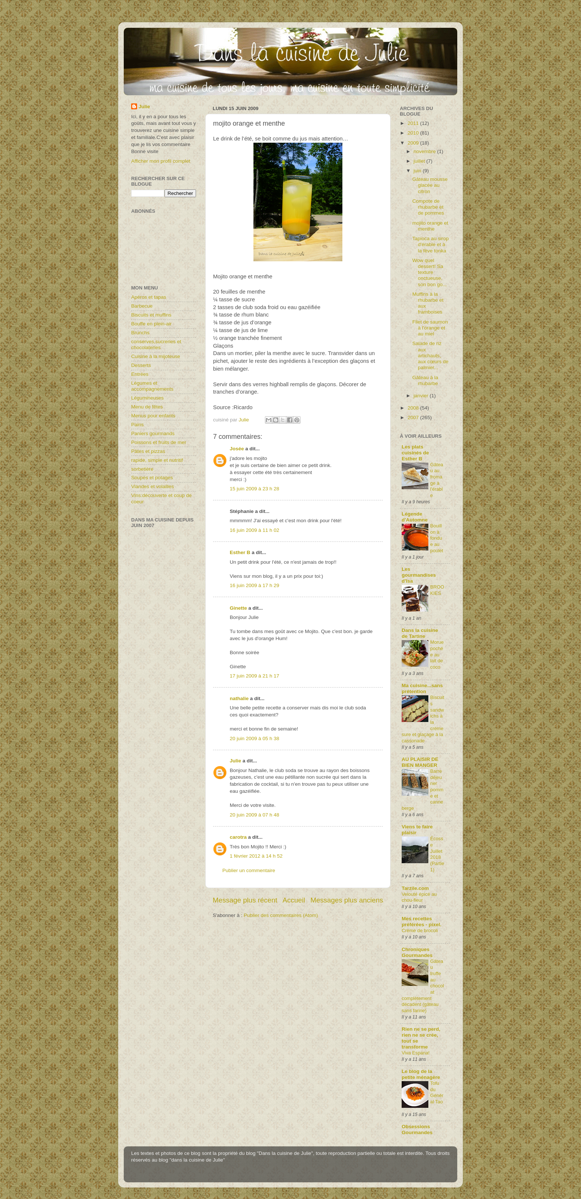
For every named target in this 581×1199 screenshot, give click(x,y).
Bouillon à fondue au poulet (436, 538)
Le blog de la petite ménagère (421, 1074)
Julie (235, 761)
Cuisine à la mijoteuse (155, 356)
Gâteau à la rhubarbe (425, 380)
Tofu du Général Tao (437, 1092)
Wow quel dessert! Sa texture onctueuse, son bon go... (429, 272)
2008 (414, 408)
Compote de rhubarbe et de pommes (428, 207)
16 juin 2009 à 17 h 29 (254, 585)
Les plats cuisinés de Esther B (415, 452)
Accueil (294, 900)
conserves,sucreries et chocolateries (156, 344)
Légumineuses (147, 398)
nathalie (239, 698)
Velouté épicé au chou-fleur (419, 897)
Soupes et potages (152, 477)
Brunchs (140, 332)
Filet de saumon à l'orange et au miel (430, 328)
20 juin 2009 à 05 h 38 (254, 738)
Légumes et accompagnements (152, 386)
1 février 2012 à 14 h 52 (256, 856)
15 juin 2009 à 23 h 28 (254, 488)
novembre (425, 151)
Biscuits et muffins (151, 315)
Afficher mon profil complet (160, 161)
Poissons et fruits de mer (158, 442)
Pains (137, 424)
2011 (414, 123)
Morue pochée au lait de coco (437, 654)
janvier (422, 395)
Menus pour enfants (153, 415)
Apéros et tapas (148, 297)
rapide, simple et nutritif (157, 460)
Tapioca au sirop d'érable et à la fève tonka (430, 244)
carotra (238, 837)
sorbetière (142, 469)
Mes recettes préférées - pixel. (421, 921)
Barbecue (142, 306)
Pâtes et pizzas (148, 451)
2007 (414, 417)
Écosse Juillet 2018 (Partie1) (437, 854)
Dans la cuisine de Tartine (420, 633)
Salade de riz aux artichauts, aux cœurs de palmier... (430, 355)
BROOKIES (437, 590)
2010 (414, 133)
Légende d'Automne (415, 517)
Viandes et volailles (152, 486)
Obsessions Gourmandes (417, 1129)
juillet (420, 161)
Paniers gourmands (153, 433)
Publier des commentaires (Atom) (281, 915)
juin (418, 170)
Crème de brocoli (420, 930)
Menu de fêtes (147, 407)
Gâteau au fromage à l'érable (436, 480)
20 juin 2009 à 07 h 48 (254, 815)
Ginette (238, 608)
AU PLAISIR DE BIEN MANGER (420, 762)
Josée (237, 448)
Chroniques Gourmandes (417, 952)
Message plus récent (245, 900)
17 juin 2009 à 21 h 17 (254, 676)
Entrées (140, 374)
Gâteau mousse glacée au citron (430, 185)
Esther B (240, 552)
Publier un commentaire (248, 870)
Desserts (141, 365)
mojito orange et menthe (430, 226)
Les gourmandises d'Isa (419, 575)
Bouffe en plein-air (151, 324)
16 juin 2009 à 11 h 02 (254, 530)
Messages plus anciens (347, 900)
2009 (414, 143)
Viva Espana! (415, 1053)
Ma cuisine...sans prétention (422, 688)
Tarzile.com (415, 888)
